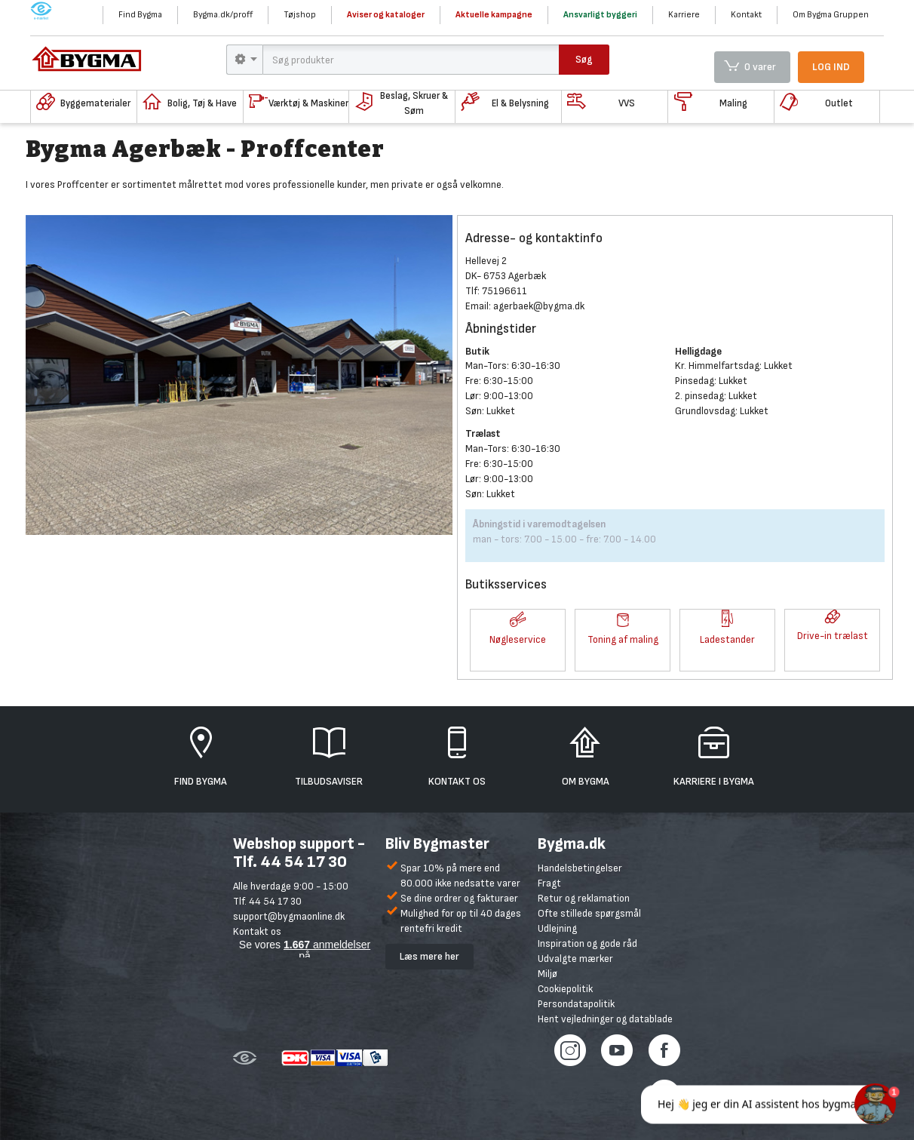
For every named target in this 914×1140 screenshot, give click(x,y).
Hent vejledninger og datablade (605, 1018)
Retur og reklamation (584, 898)
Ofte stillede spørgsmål (589, 913)
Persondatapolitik (576, 1003)
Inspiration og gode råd (587, 943)
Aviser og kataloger (386, 14)
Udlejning (557, 928)
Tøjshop (300, 14)
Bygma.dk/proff (223, 14)
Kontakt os (257, 931)
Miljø (547, 973)
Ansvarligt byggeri (600, 14)
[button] (518, 621)
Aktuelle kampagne (493, 14)
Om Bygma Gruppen (831, 14)
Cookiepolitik (565, 988)
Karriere (684, 14)
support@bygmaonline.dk (289, 916)
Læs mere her (429, 956)
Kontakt (746, 14)
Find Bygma (140, 14)
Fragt (549, 883)
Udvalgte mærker (575, 958)
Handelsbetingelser (580, 868)
